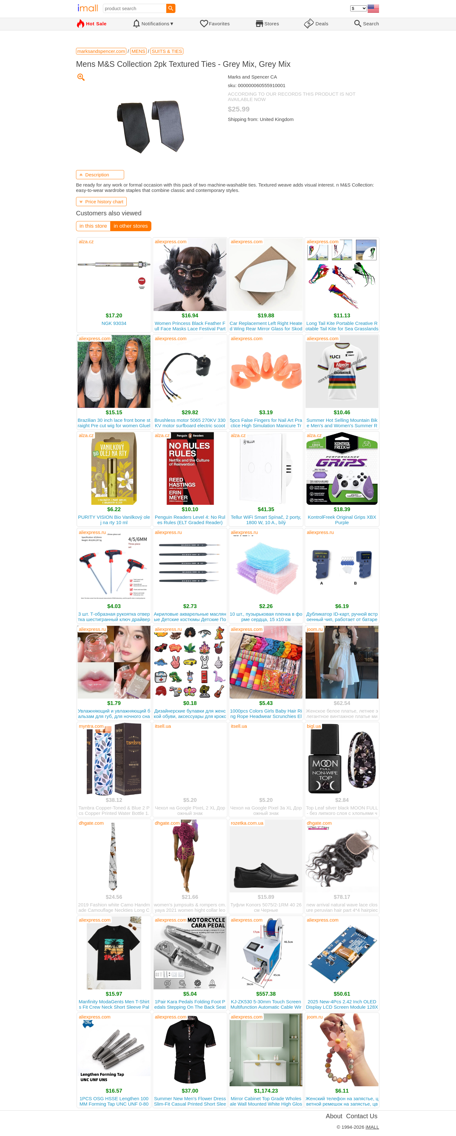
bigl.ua (314, 726)
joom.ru (315, 629)
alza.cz (86, 241)
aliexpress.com (171, 241)
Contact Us (361, 1116)
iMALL (372, 1127)
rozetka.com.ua (247, 823)
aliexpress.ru (92, 532)
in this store (93, 226)
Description (94, 174)
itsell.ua (163, 726)
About (334, 1116)
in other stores (131, 226)
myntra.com (91, 726)
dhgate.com (91, 823)
